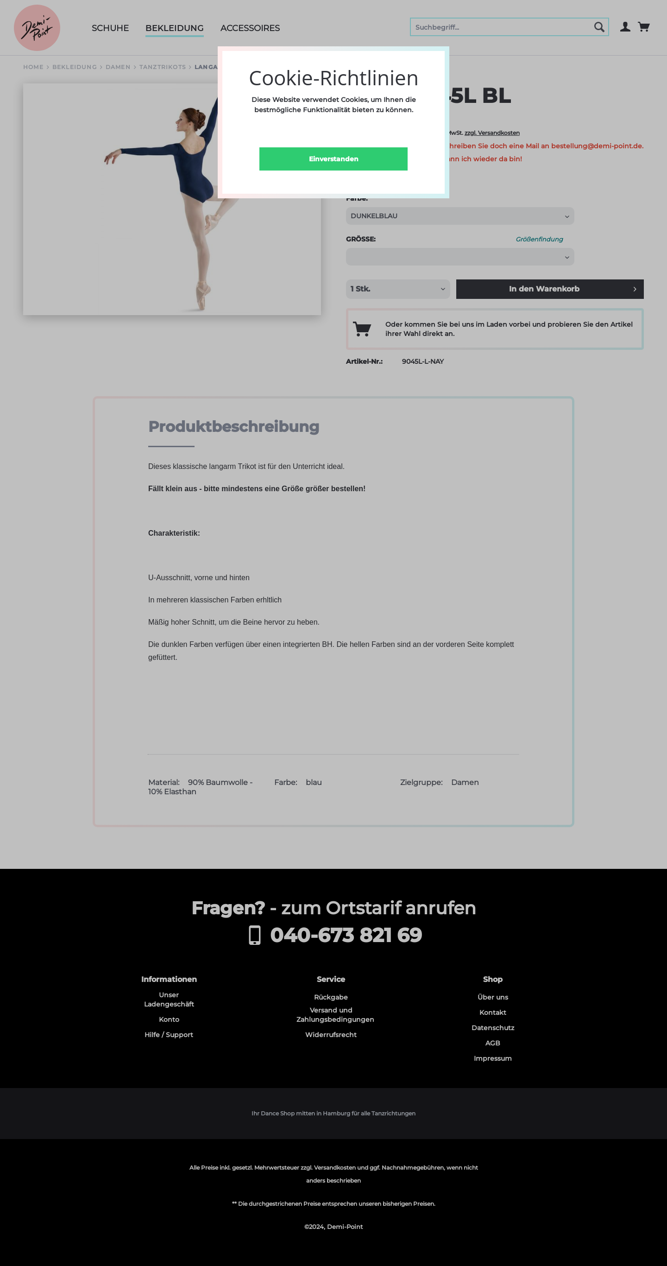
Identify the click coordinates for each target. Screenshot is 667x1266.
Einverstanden (334, 159)
